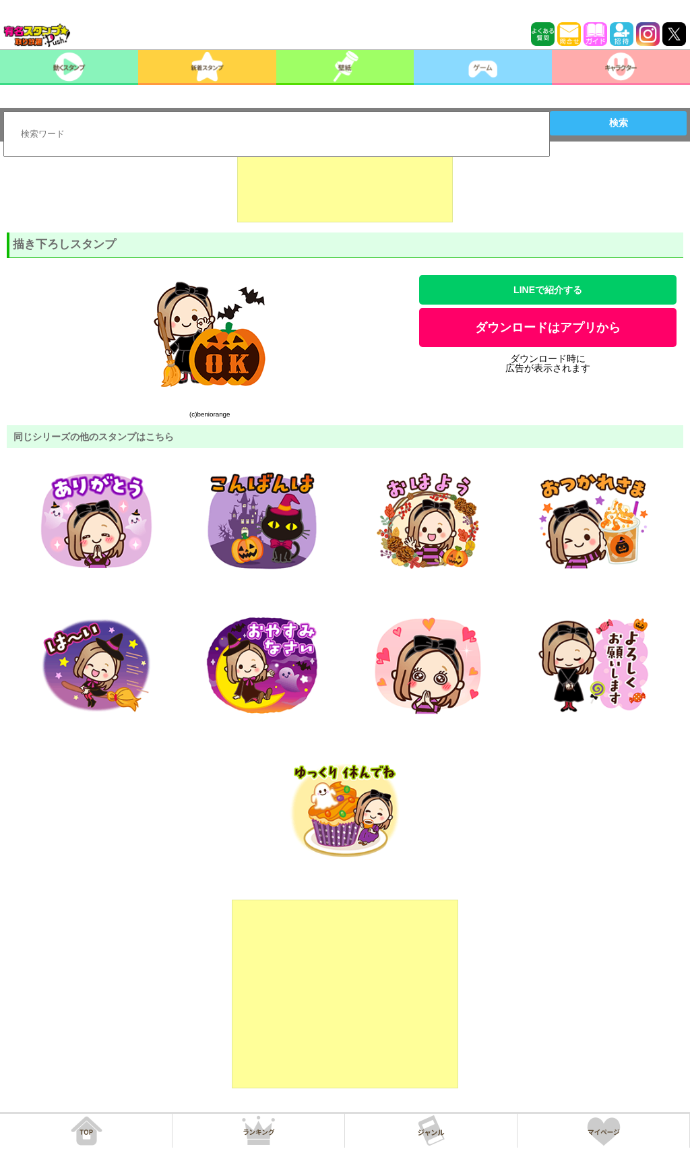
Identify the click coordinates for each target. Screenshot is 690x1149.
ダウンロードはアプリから (548, 327)
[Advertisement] (345, 188)
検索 (618, 122)
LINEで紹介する (547, 289)
